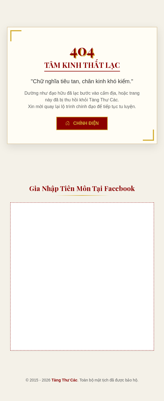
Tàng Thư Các (64, 380)
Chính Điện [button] (82, 123)
